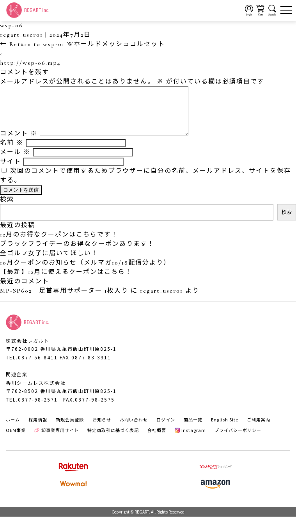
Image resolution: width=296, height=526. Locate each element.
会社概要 (156, 439)
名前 (11, 152)
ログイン (165, 429)
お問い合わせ (134, 429)
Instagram (190, 439)
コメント (18, 143)
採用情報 (37, 429)
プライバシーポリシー (237, 439)
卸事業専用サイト (56, 439)
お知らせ (101, 429)
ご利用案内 (258, 429)
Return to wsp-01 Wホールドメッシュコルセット (82, 44)
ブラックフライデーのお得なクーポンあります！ (77, 253)
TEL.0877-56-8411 (32, 366)
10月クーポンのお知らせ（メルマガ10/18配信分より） (85, 272)
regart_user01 (21, 35)
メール (15, 161)
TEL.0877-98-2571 (32, 408)
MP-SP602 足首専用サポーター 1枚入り (64, 300)
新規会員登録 (70, 429)
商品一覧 (193, 429)
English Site (224, 429)
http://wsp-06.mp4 (30, 63)
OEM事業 (16, 439)
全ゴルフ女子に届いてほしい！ (49, 263)
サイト (10, 171)
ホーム (13, 429)
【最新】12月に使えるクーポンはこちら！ (66, 281)
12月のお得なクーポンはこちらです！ (59, 244)
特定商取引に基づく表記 (113, 439)
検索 (7, 209)
